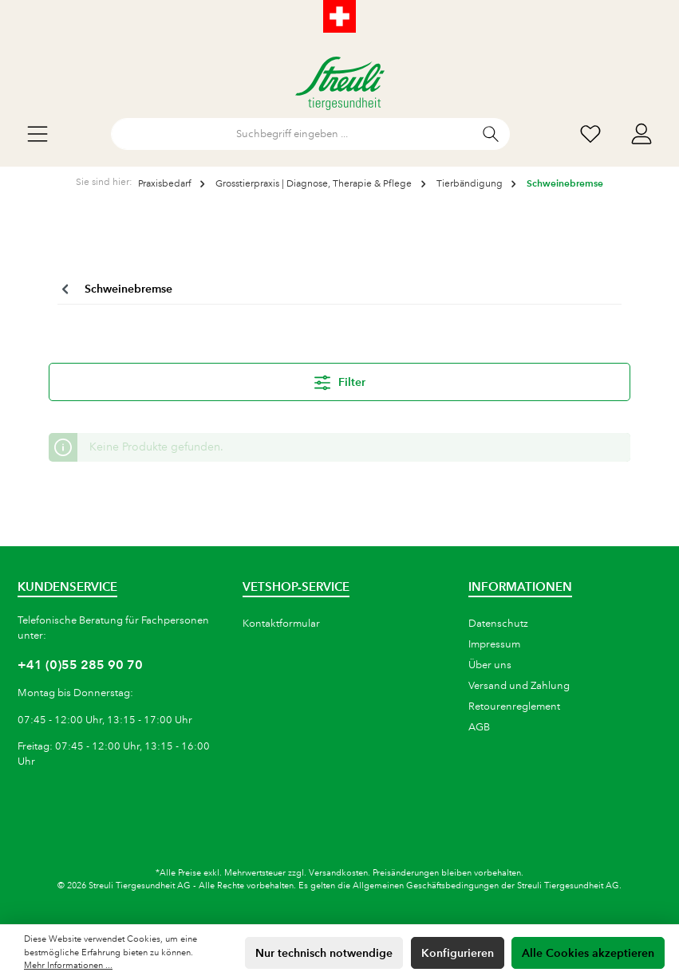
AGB (479, 727)
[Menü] (37, 134)
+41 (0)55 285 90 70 (80, 664)
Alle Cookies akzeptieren (588, 953)
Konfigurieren (457, 953)
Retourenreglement (514, 706)
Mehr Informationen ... (68, 965)
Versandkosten (338, 873)
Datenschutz (498, 623)
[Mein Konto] (641, 134)
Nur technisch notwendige (324, 953)
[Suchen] (491, 134)
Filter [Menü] (339, 379)
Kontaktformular (281, 623)
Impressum (494, 644)
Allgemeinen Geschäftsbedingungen (426, 885)
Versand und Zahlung (519, 685)
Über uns (489, 665)
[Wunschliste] (590, 134)
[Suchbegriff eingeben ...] (292, 134)
